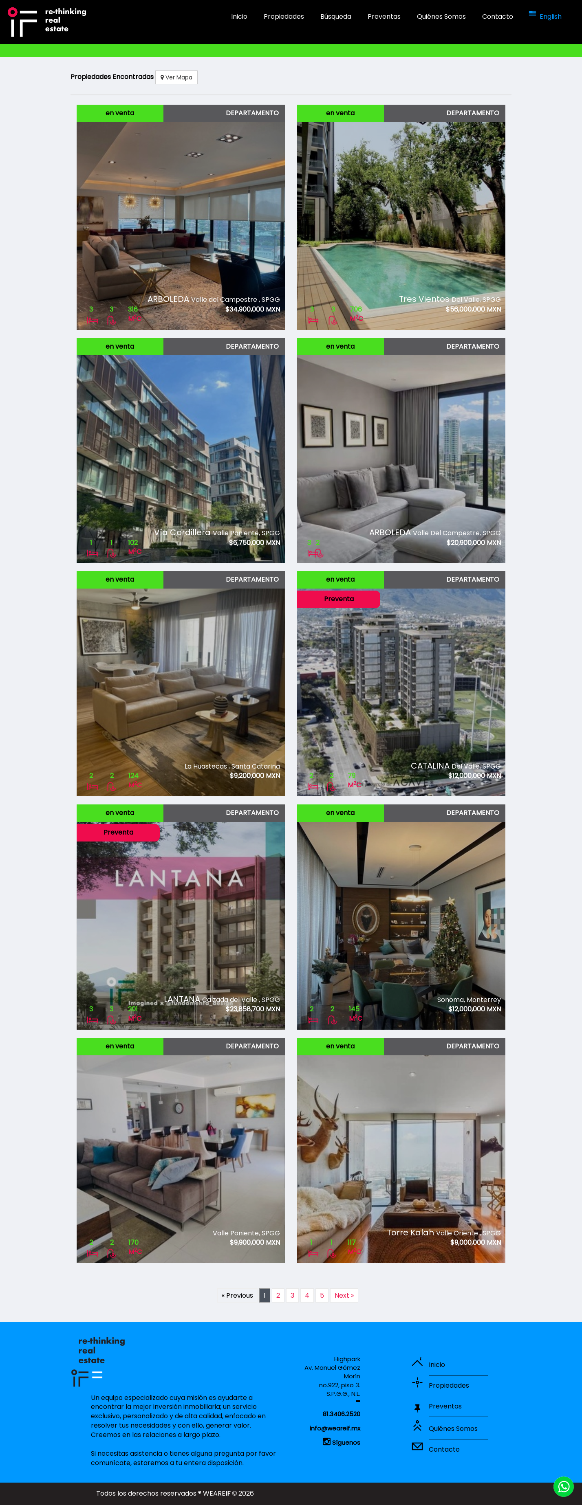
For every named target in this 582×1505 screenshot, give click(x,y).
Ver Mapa (176, 77)
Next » (344, 1295)
